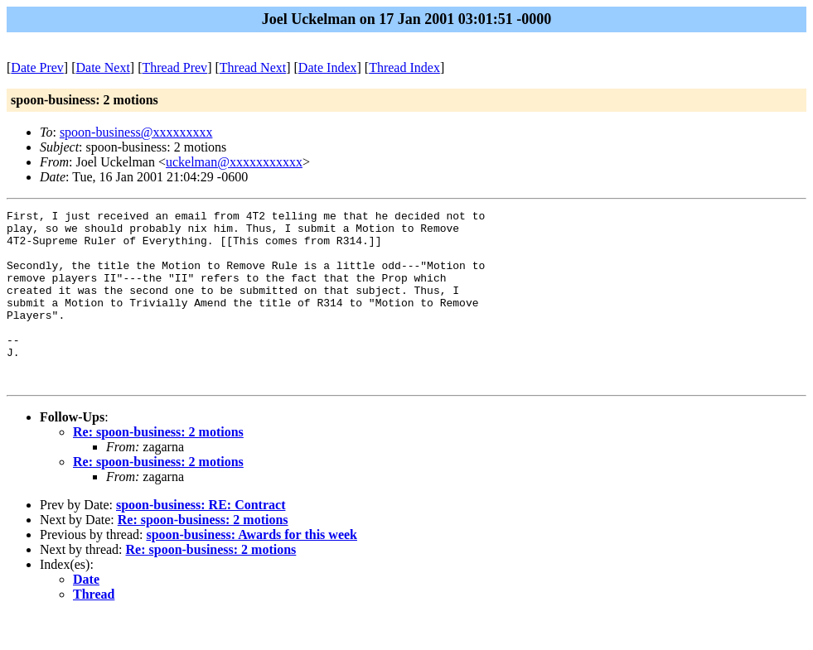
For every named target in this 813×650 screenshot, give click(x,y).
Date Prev (37, 67)
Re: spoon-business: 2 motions (158, 467)
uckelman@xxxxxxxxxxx (234, 162)
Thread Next (253, 67)
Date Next (103, 67)
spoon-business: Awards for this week (251, 569)
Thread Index (404, 67)
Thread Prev (174, 67)
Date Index (327, 67)
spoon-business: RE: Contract (200, 539)
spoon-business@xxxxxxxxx (136, 132)
